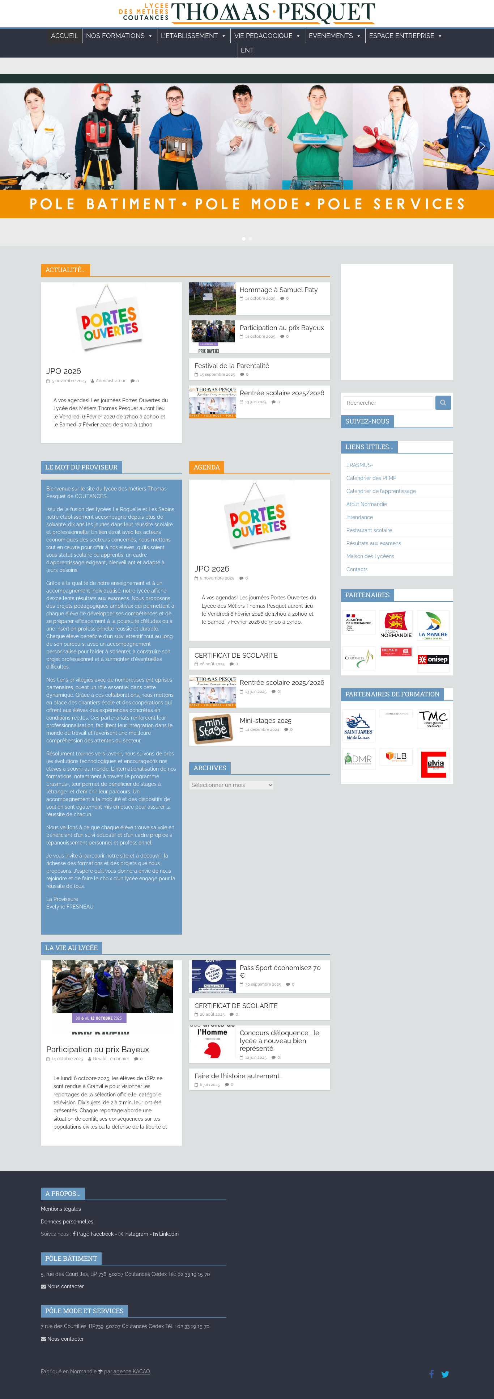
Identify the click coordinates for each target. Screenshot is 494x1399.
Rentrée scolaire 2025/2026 (282, 393)
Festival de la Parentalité (232, 366)
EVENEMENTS (335, 36)
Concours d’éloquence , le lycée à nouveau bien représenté (279, 1040)
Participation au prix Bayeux (282, 328)
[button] (11, 146)
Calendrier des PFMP (371, 478)
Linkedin (166, 1234)
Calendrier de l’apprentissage (381, 491)
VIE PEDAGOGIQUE (267, 36)
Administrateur (110, 380)
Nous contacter (62, 1286)
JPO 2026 (63, 371)
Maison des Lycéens (370, 556)
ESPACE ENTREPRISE (406, 36)
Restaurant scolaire (369, 530)
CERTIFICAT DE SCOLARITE (236, 655)
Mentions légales (61, 1209)
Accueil (64, 35)
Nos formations (119, 36)
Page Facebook (93, 1234)
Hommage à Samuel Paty (279, 290)
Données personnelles (67, 1222)
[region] (247, 146)
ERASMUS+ (359, 465)
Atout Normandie (366, 504)
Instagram (133, 1234)
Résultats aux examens (373, 543)
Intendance (359, 517)
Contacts (357, 569)
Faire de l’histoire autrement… (238, 1076)
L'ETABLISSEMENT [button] (194, 36)
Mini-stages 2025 (265, 720)
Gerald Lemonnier (111, 1058)
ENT (247, 50)
